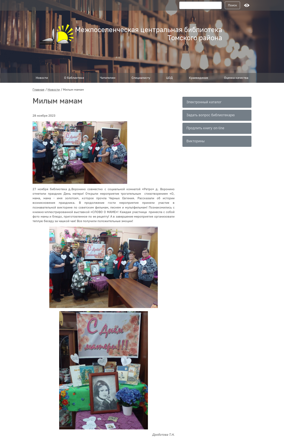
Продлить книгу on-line (205, 128)
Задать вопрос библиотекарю (210, 115)
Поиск (232, 5)
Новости (54, 90)
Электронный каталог (203, 102)
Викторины (195, 141)
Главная (38, 90)
